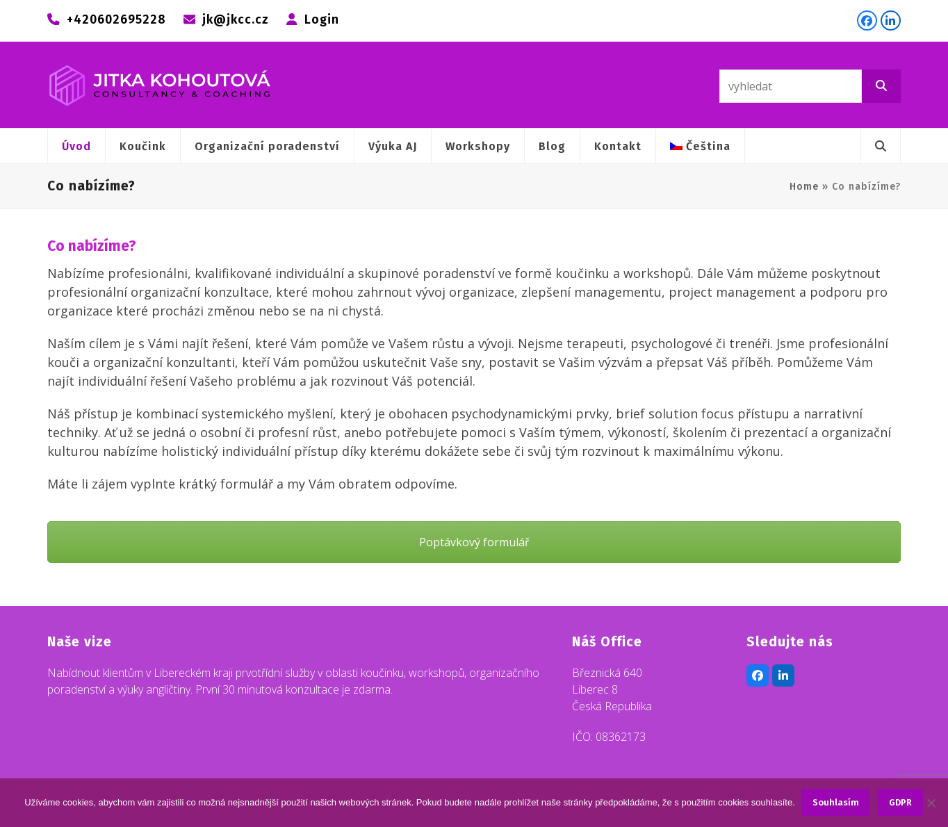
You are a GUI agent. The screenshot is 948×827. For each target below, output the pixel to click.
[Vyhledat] (881, 86)
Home (804, 187)
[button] (880, 146)
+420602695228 (116, 20)
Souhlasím (836, 803)
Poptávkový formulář (474, 542)
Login (321, 20)
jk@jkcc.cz (235, 20)
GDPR (900, 803)
